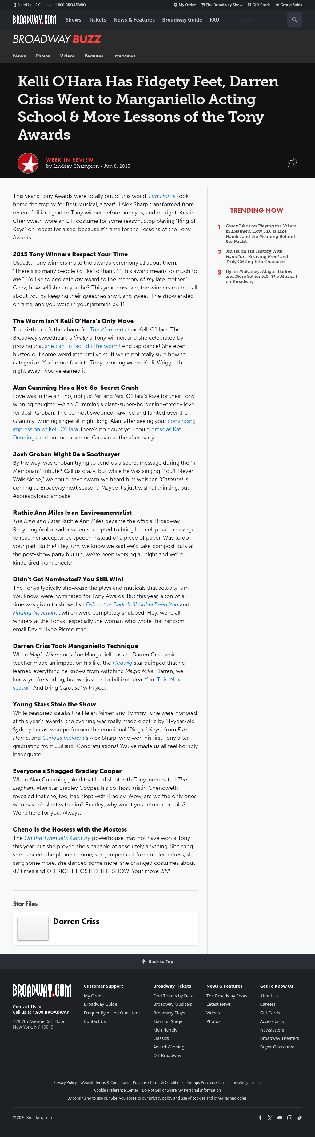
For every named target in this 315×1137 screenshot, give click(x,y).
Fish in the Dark (105, 604)
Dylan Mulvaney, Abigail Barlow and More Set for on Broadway (261, 277)
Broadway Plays (169, 1013)
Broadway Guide (182, 19)
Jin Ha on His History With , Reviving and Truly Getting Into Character (257, 256)
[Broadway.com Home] (34, 19)
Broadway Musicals (172, 1004)
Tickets (97, 19)
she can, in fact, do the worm (81, 346)
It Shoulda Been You (152, 604)
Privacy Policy (65, 1082)
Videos (67, 56)
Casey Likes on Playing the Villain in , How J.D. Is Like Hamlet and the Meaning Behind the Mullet (261, 233)
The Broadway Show (222, 4)
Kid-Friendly (165, 1030)
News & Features (134, 19)
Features (94, 56)
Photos (43, 56)
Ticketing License (247, 1082)
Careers (267, 1004)
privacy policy (160, 1098)
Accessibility (272, 1021)
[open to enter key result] (294, 19)
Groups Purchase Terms (208, 1082)
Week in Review (70, 160)
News (19, 56)
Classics (161, 1038)
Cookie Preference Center (116, 1090)
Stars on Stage (167, 1021)
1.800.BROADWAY (49, 4)
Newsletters (272, 1030)
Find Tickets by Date (173, 996)
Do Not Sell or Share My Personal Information (181, 1090)
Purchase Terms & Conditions (158, 1082)
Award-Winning (168, 1047)
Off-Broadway (167, 1055)
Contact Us (24, 1006)
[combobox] (267, 19)
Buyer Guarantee (277, 1047)
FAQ (215, 19)
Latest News (218, 1004)
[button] (292, 166)
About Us (269, 996)
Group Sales (289, 4)
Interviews (124, 56)
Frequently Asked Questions (112, 1013)
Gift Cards (259, 4)
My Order (185, 4)
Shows (74, 19)
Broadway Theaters (279, 1038)
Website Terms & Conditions (104, 1082)
